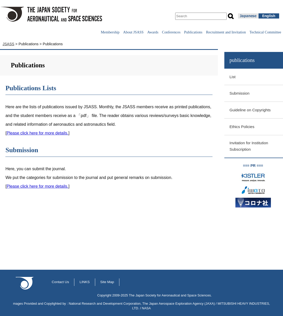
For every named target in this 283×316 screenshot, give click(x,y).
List (232, 77)
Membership (110, 32)
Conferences (171, 32)
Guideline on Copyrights (250, 110)
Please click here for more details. (37, 133)
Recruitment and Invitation (226, 32)
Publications (193, 32)
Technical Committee (265, 32)
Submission (239, 93)
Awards (152, 32)
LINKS (84, 282)
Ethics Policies (241, 126)
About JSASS (133, 32)
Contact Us (60, 282)
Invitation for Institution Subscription (248, 146)
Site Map (107, 282)
